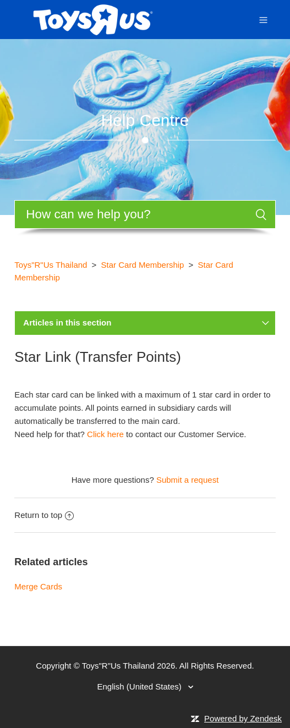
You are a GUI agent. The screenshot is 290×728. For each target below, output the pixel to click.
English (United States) (140, 686)
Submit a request (187, 479)
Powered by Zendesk (243, 718)
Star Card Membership (142, 264)
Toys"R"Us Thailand (50, 264)
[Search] (145, 214)
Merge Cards (38, 586)
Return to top (44, 515)
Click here (105, 434)
